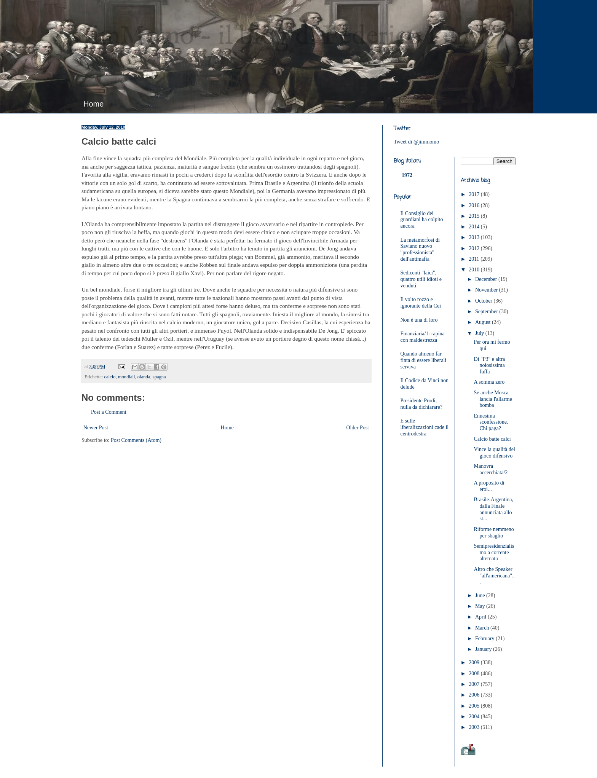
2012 (475, 248)
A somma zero (489, 382)
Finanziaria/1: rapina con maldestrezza (423, 337)
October (484, 301)
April (481, 617)
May (480, 606)
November (487, 290)
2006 (475, 695)
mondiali (126, 376)
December (486, 279)
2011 (474, 259)
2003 (475, 727)
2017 (475, 194)
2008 (475, 673)
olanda (143, 376)
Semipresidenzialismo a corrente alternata (494, 552)
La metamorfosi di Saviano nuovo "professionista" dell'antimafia (420, 249)
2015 (475, 216)
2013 (475, 237)
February (485, 638)
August (483, 322)
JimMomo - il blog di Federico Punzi (285, 36)
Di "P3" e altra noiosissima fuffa (489, 365)
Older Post (357, 427)
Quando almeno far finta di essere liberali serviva (424, 360)
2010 (475, 270)
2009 (475, 662)
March (482, 628)
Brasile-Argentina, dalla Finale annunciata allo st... (493, 509)
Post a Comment (108, 412)
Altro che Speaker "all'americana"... (494, 575)
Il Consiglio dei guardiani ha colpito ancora (422, 219)
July (480, 333)
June (480, 595)
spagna (159, 376)
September (487, 311)
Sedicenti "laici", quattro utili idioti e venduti (421, 279)
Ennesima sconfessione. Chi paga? (491, 422)
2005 (475, 706)
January (484, 649)
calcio (109, 376)
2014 (475, 227)
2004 (475, 716)
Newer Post (95, 427)
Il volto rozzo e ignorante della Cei (421, 303)
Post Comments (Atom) (136, 440)
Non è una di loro (419, 320)
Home (93, 104)
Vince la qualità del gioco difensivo (494, 452)
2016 (475, 205)
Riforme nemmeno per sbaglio (494, 532)
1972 (407, 175)
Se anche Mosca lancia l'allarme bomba (493, 399)
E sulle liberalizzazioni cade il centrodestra (425, 427)
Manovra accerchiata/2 (491, 469)
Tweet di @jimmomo (416, 142)
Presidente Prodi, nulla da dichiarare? (421, 404)
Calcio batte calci (492, 439)
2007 (475, 684)
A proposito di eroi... (489, 486)
